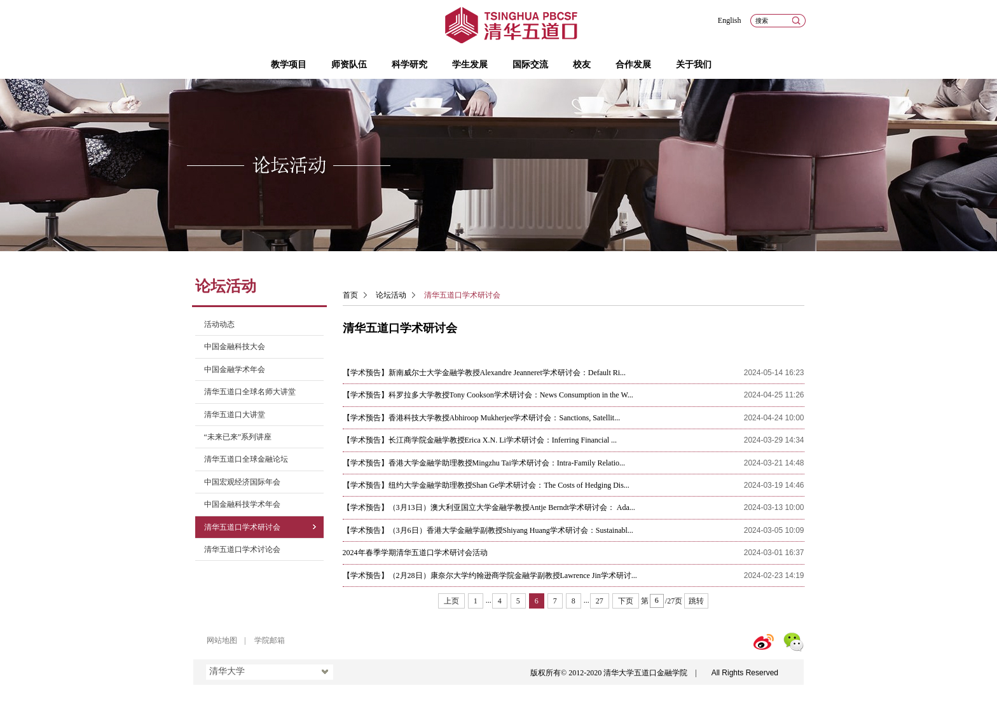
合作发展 (633, 64)
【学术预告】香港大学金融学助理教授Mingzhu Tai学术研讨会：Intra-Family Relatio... (484, 462)
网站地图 (222, 640)
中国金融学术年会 (234, 369)
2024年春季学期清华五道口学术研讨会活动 (415, 552)
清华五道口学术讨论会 (242, 549)
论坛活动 (391, 295)
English (729, 20)
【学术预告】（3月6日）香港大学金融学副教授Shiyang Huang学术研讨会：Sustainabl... (488, 530)
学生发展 (470, 64)
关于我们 (694, 64)
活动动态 (219, 324)
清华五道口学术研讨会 (242, 527)
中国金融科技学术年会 (242, 504)
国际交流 (530, 64)
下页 (625, 600)
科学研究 (409, 64)
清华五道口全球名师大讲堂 (250, 391)
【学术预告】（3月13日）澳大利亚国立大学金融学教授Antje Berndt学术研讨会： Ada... (489, 507)
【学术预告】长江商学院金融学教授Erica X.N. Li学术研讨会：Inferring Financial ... (480, 440)
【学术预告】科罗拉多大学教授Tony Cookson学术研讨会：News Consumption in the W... (488, 394)
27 (599, 600)
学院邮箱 (269, 640)
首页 (350, 295)
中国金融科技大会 (234, 346)
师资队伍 (349, 64)
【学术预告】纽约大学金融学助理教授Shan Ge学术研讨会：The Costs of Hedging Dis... (486, 485)
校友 (582, 64)
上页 (451, 600)
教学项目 (288, 64)
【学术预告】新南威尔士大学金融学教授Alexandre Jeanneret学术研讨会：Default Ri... (484, 372)
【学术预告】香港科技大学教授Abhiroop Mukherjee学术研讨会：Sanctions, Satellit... (482, 417)
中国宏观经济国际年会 (242, 482)
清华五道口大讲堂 (234, 414)
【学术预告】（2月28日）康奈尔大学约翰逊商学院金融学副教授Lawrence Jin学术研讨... (490, 575)
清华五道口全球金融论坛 (246, 459)
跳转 (696, 600)
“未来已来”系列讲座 (238, 436)
